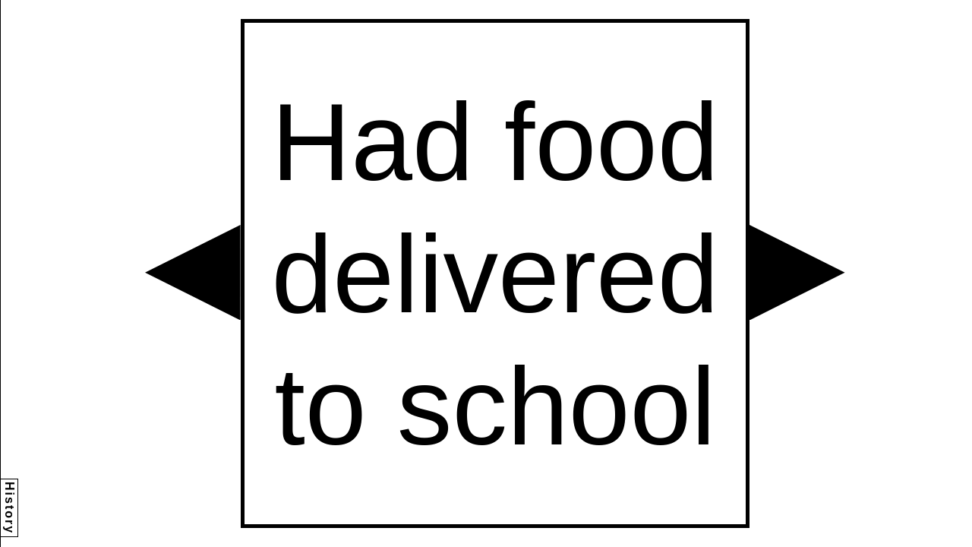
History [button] (9, 508)
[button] (193, 273)
